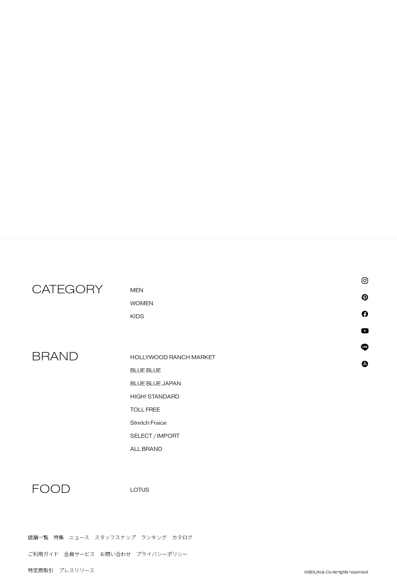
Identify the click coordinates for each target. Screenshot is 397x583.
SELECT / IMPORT (154, 436)
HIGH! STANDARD (154, 397)
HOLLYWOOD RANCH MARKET (172, 357)
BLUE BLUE (145, 371)
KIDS (137, 317)
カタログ (182, 538)
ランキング (154, 538)
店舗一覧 (38, 538)
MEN (136, 290)
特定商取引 (41, 571)
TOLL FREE (145, 410)
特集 (59, 538)
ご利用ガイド (43, 554)
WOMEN (141, 303)
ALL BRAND (146, 449)
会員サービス (79, 554)
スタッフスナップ (115, 538)
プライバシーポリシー (162, 554)
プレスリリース (76, 571)
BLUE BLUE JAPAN (155, 384)
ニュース (79, 538)
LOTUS (139, 490)
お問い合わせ (115, 554)
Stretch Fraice (148, 423)
